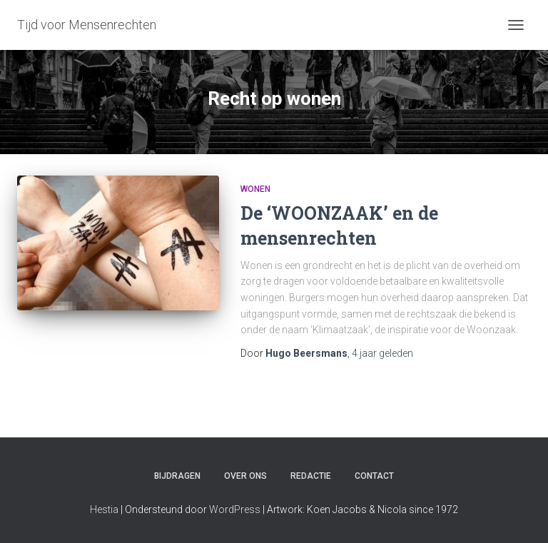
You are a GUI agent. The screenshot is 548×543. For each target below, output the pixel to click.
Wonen (255, 189)
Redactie (310, 476)
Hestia (104, 509)
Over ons (245, 476)
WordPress (234, 509)
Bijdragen (177, 476)
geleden (382, 353)
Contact (374, 476)
